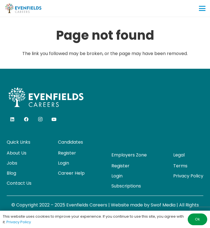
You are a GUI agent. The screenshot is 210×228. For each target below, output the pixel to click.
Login (63, 163)
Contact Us (19, 183)
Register (67, 153)
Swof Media (163, 205)
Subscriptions (126, 186)
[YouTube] (54, 119)
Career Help (71, 173)
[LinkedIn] (12, 119)
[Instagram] (40, 119)
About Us (16, 153)
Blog (11, 173)
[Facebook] (26, 119)
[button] (202, 8)
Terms (180, 166)
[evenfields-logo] (23, 8)
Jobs (12, 163)
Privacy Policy (188, 176)
